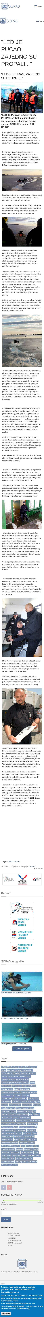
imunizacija (26, 1095)
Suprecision (5, 1152)
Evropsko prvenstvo (8, 1092)
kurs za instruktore (15, 1105)
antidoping (33, 1067)
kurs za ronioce (27, 1105)
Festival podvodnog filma (29, 1092)
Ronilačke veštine (7, 1139)
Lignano (18, 1108)
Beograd (18, 1070)
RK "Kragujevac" (20, 1130)
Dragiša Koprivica (7, 1089)
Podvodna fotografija (8, 1121)
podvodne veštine (35, 1121)
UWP (3, 1155)
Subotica (35, 1149)
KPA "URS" (15, 1102)
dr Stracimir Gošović (29, 1086)
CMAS (34, 1073)
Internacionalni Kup (21, 1098)
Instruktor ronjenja (7, 1098)
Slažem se (6, 1313)
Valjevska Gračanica (34, 1155)
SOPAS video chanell (15, 1243)
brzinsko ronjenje (7, 1073)
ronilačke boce (18, 1136)
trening (36, 1152)
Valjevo (24, 1155)
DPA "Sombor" (16, 1086)
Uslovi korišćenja (13, 1233)
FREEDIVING (6, 1095)
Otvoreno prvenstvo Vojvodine (18, 1114)
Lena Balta (5, 1108)
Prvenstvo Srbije (32, 1124)
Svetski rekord (15, 1152)
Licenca (12, 1108)
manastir (25, 1108)
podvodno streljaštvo (19, 1124)
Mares (32, 1108)
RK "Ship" (19, 1133)
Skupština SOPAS (7, 1146)
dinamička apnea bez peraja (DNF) (19, 1076)
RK (36, 1127)
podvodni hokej (6, 1124)
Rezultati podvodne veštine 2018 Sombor (16, 993)
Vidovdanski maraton (8, 1158)
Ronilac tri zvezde (7, 1136)
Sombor (17, 1146)
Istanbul (30, 1098)
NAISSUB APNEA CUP (24, 1111)
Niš (34, 1111)
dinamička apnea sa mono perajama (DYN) (15, 1079)
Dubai (16, 1089)
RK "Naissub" (31, 1130)
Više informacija (23, 1309)
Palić (30, 1114)
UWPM (9, 1155)
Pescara (15, 1117)
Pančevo (36, 1114)
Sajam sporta (23, 1143)
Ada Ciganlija (15, 1067)
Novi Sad (5, 1114)
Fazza (17, 1092)
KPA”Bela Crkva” (26, 1102)
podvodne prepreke (22, 1121)
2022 (3, 1067)
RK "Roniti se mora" (8, 1133)
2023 (8, 1067)
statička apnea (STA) (8, 1149)
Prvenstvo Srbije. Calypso (10, 1127)
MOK (14, 1111)
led (40, 1105)
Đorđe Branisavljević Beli (9, 1165)
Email (3, 1209)
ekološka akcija (24, 1089)
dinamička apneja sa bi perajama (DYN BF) (15, 1083)
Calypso (16, 1073)
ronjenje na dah (31, 1139)
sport (36, 1146)
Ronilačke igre (29, 1136)
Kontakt (10, 1245)
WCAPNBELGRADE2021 (24, 1158)
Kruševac (5, 1105)
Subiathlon (27, 1149)
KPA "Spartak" (6, 1102)
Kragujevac (36, 1102)
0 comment (39, 868)
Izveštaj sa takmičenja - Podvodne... (14, 1044)
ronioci (16, 1139)
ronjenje (22, 1139)
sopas (23, 1146)
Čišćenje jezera (25, 1073)
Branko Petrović (28, 1070)
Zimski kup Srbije (20, 1162)
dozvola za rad (6, 1086)
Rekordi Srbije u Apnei (26, 1127)
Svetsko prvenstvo (27, 1152)
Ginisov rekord (16, 1095)
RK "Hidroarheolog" (8, 1130)
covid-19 (4, 1076)
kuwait (35, 1105)
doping (32, 1083)
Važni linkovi (12, 1238)
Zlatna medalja (32, 1162)
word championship (8, 1162)
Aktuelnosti (32, 867)
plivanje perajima (25, 1117)
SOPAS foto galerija (22, 1049)
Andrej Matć (24, 1067)
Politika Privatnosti (14, 1235)
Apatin (4, 1070)
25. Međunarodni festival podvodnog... (15, 1018)
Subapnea (19, 1149)
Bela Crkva (10, 1070)
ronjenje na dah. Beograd (10, 1143)
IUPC (36, 1098)
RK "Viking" (27, 1133)
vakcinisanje (16, 1155)
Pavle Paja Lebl (6, 1117)
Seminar (31, 1143)
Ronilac (34, 1133)
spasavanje (30, 1146)
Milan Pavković (14, 862)
